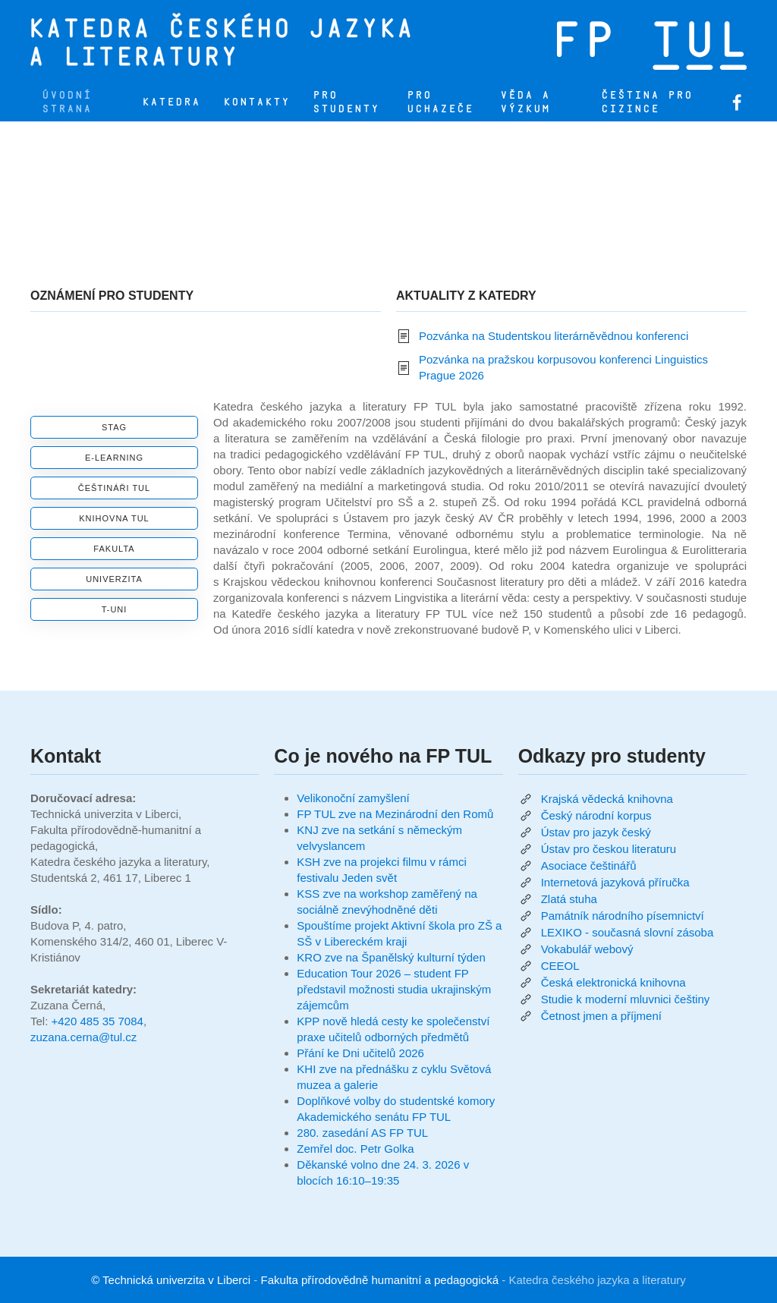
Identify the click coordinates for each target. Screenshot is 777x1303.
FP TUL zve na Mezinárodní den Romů (395, 813)
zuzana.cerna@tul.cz (83, 1037)
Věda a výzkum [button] (525, 102)
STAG (114, 427)
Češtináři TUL (114, 488)
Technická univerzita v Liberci (176, 1279)
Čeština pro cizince (647, 102)
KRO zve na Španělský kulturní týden (391, 957)
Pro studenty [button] (346, 102)
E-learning (114, 457)
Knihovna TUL (114, 518)
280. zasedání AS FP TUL (362, 1132)
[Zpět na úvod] (284, 42)
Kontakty (256, 102)
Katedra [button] (171, 102)
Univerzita (114, 579)
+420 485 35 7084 (97, 1021)
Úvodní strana (67, 102)
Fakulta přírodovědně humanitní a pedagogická (380, 1279)
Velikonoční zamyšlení (353, 798)
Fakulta (113, 548)
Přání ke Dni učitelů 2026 (360, 1052)
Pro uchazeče (440, 102)
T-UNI (114, 609)
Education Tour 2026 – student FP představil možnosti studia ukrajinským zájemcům (394, 989)
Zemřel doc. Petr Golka (355, 1148)
